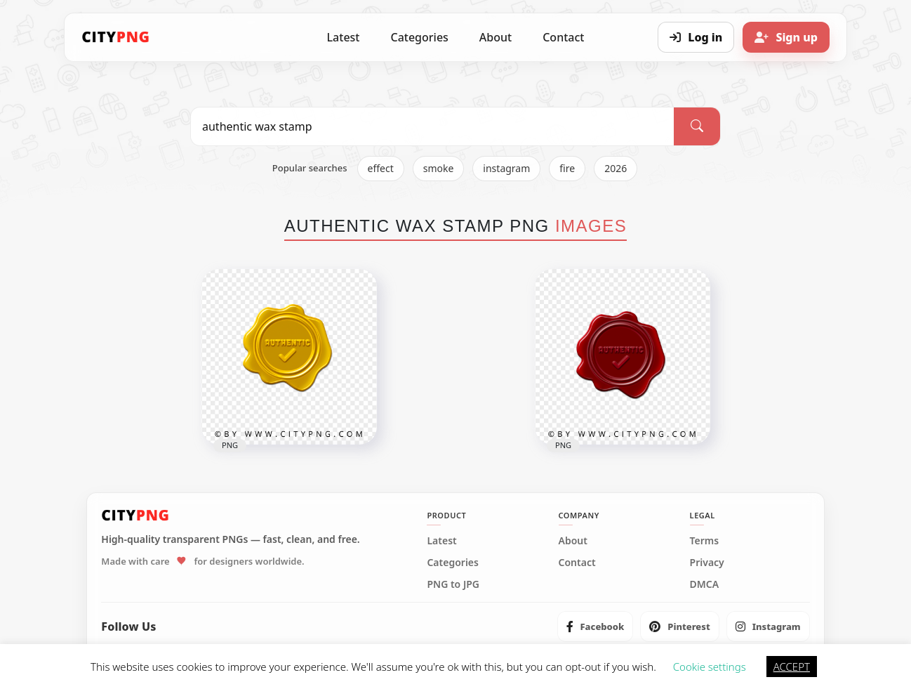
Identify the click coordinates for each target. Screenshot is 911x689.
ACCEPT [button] (791, 667)
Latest (343, 37)
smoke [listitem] (438, 168)
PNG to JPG (453, 584)
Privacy (707, 562)
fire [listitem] (567, 168)
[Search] (697, 126)
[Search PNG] (432, 126)
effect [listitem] (381, 168)
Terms (704, 540)
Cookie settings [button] (709, 667)
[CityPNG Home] (115, 37)
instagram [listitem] (506, 168)
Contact (563, 37)
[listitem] (595, 626)
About (495, 37)
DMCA (704, 584)
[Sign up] (786, 37)
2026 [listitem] (615, 168)
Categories (419, 37)
